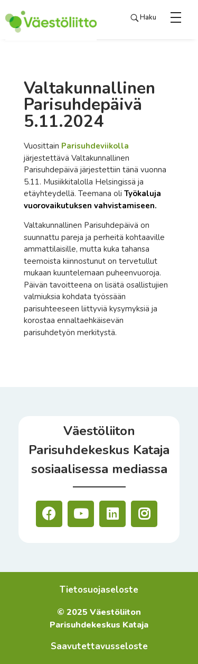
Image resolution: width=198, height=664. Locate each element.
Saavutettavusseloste (99, 646)
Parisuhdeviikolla (95, 146)
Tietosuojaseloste (99, 590)
